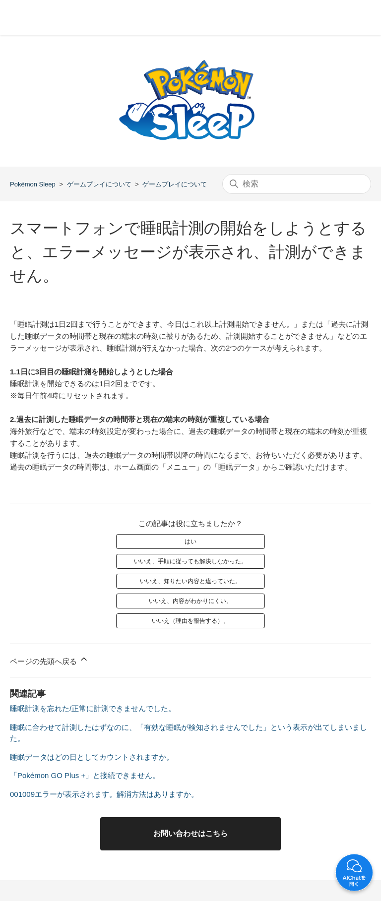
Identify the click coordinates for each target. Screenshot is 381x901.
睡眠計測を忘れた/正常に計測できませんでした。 (93, 708)
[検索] (296, 184)
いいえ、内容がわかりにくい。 (190, 601)
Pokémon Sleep (33, 184)
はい (190, 541)
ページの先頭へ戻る (49, 659)
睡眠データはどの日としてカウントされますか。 (92, 757)
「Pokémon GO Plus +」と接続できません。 (85, 775)
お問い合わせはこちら (190, 833)
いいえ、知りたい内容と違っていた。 (190, 581)
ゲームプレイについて (99, 184)
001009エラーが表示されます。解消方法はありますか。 (104, 794)
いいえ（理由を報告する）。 (190, 620)
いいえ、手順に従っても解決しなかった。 (190, 561)
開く (354, 874)
